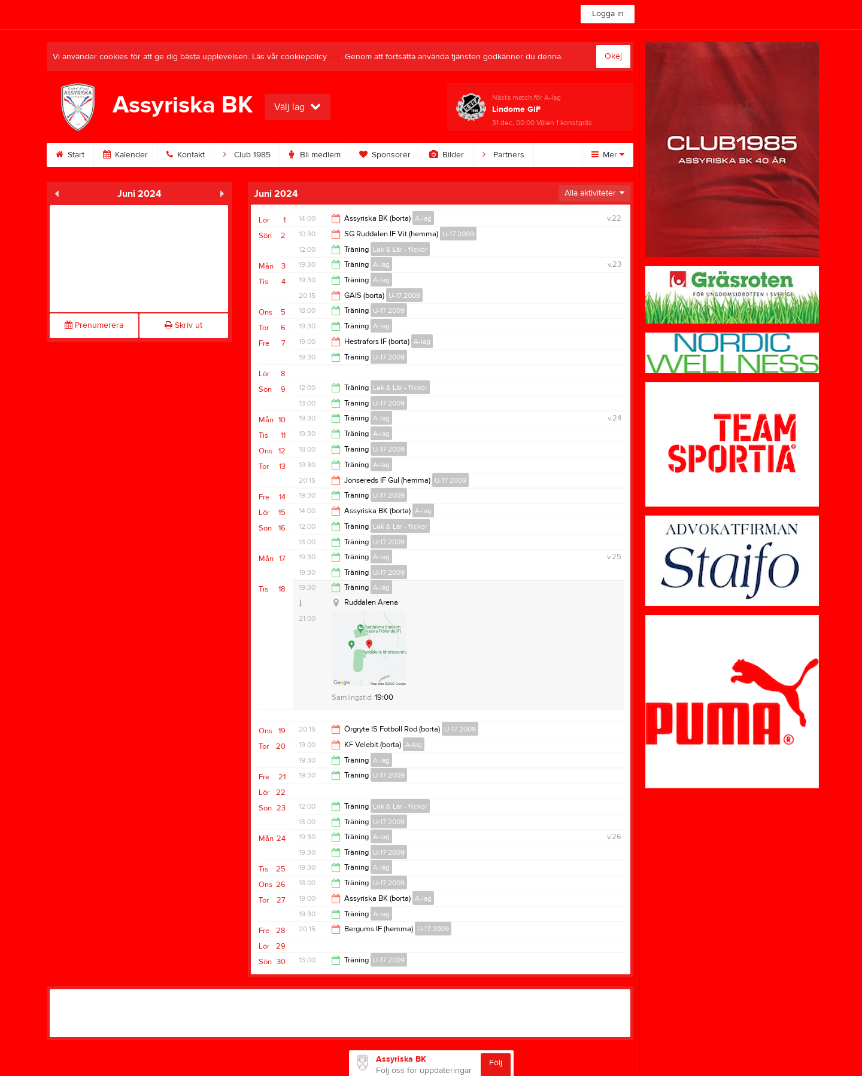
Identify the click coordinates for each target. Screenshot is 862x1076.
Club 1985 (247, 155)
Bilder (446, 155)
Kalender (125, 155)
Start (70, 155)
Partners (503, 155)
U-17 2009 (458, 234)
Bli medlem (315, 155)
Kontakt (185, 155)
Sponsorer (385, 155)
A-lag (423, 218)
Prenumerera (94, 325)
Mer (607, 155)
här (335, 56)
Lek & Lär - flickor (400, 249)
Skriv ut (183, 325)
